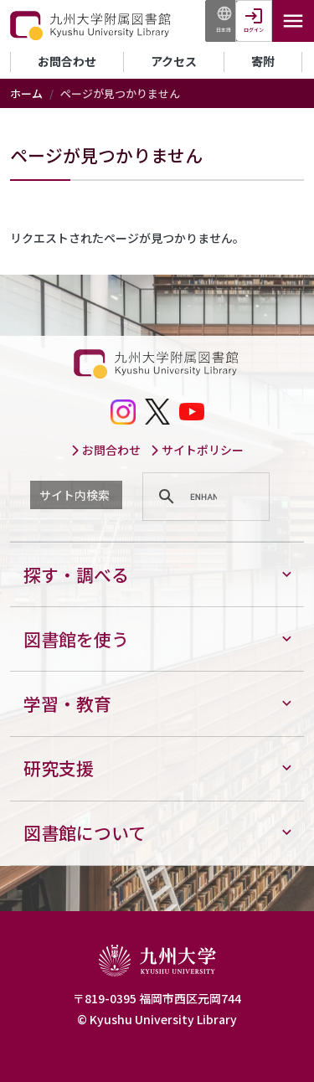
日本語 (223, 29)
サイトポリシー (197, 449)
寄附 (263, 61)
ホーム (26, 93)
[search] (203, 497)
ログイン (254, 29)
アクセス (174, 61)
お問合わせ (67, 61)
